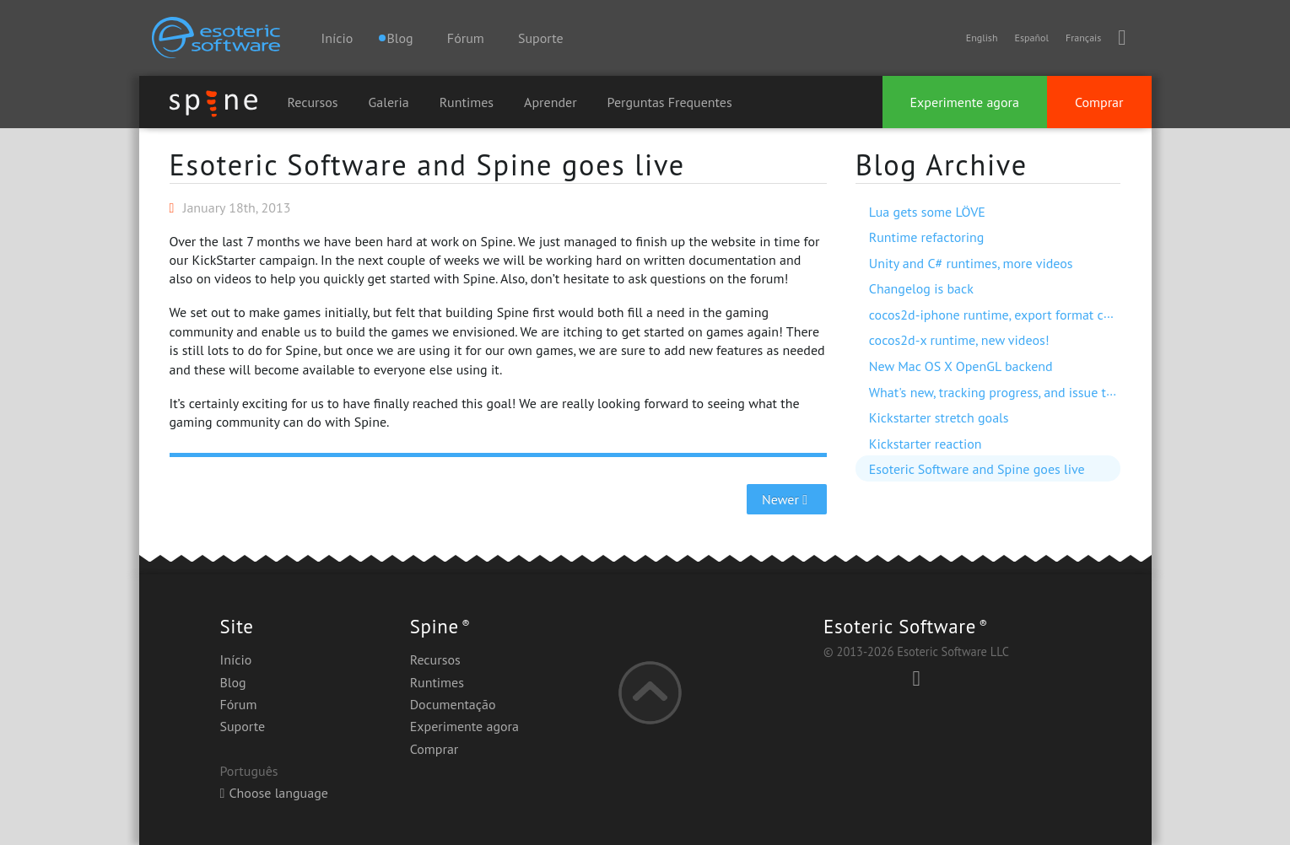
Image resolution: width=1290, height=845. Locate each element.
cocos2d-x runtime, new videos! (959, 339)
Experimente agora (964, 102)
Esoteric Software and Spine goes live (427, 164)
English (982, 37)
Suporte (541, 38)
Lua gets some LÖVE (927, 211)
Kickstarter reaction (925, 443)
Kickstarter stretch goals (939, 417)
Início (337, 38)
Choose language (274, 792)
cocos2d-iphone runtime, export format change (1004, 314)
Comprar (1099, 102)
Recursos (313, 102)
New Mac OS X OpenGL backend (961, 366)
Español (1031, 37)
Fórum (465, 38)
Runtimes (467, 102)
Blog (233, 682)
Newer (787, 499)
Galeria (389, 102)
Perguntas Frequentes (669, 102)
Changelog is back (921, 288)
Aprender (550, 102)
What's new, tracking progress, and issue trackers (1008, 392)
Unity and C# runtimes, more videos (971, 263)
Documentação (453, 704)
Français (1083, 37)
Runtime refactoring (927, 237)
